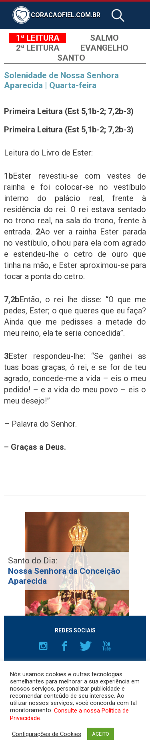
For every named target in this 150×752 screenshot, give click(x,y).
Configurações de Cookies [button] (46, 734)
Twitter (86, 646)
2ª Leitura (38, 48)
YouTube (107, 646)
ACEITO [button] (100, 734)
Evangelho (104, 48)
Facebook (64, 646)
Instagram (43, 646)
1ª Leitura (38, 38)
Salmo (104, 38)
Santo (71, 58)
